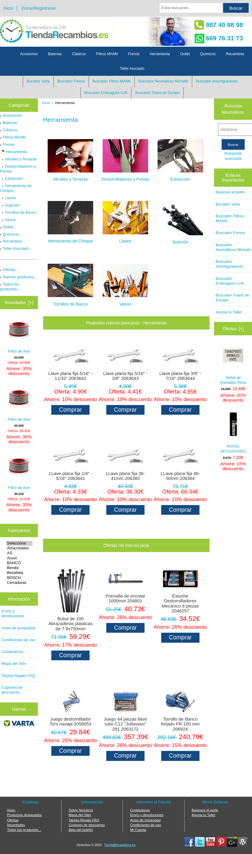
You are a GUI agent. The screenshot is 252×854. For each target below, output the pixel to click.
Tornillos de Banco (18, 212)
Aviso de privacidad (18, 628)
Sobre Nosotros (81, 810)
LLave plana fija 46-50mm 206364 (180, 476)
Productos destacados (24, 815)
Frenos (133, 54)
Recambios (235, 54)
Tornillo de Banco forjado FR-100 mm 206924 (180, 724)
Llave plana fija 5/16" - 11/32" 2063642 (70, 376)
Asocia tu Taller (229, 312)
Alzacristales (19, 548)
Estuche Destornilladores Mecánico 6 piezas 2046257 (180, 603)
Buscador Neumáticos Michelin (163, 81)
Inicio (8, 8)
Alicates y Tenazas (18, 159)
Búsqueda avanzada (233, 155)
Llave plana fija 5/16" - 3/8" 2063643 (125, 376)
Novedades (16, 825)
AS (19, 553)
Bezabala (19, 572)
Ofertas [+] (233, 328)
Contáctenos (12, 651)
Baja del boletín (81, 830)
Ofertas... (9, 269)
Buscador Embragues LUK (106, 93)
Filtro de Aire (19, 335)
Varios (7, 219)
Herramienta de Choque (16, 188)
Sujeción (10, 205)
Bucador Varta (38, 81)
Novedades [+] (19, 302)
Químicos (208, 54)
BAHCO (19, 563)
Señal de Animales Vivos (233, 364)
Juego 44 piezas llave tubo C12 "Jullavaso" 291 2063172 (125, 724)
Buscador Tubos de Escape (157, 93)
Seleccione (19, 543)
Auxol (19, 558)
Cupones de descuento (12, 690)
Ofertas (13, 820)
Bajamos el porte (230, 192)
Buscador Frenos (71, 81)
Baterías (55, 54)
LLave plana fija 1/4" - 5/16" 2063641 (70, 476)
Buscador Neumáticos (233, 109)
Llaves (8, 198)
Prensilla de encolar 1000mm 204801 (125, 598)
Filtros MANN (107, 54)
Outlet (185, 54)
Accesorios (29, 54)
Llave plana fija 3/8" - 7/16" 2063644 (180, 376)
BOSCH (19, 577)
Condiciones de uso (19, 640)
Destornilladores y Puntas (18, 168)
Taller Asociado (132, 68)
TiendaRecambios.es (119, 845)
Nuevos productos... (18, 277)
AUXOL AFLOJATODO (233, 433)
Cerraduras (19, 582)
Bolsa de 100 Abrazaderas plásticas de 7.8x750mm (70, 623)
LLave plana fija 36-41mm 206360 (125, 476)
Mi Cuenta (138, 830)
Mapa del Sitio (14, 663)
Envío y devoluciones (13, 613)
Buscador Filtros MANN (112, 81)
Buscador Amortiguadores (217, 81)
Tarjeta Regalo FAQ (18, 675)
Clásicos (79, 54)
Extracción (11, 178)
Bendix (19, 567)
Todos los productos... (10, 286)
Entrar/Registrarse (39, 8)
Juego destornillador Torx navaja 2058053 (70, 721)
